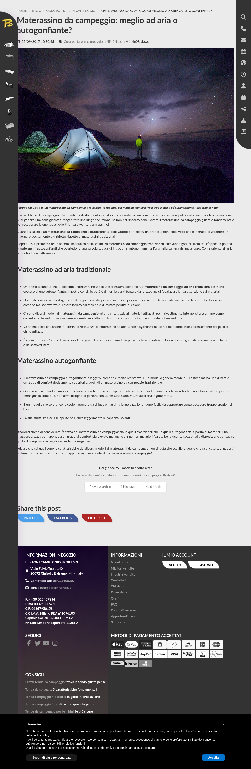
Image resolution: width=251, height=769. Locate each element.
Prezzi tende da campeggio (45, 682)
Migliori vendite (122, 568)
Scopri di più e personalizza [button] (51, 757)
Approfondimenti (123, 616)
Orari (115, 598)
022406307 (66, 580)
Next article (153, 486)
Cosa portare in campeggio (84, 41)
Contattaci (118, 580)
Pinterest (96, 518)
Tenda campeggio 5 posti (43, 704)
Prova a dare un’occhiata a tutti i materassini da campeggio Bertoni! (125, 475)
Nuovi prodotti (121, 562)
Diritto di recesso (123, 610)
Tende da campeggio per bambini (49, 711)
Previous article (100, 486)
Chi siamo (118, 586)
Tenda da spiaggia (38, 689)
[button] (243, 17)
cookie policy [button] (41, 735)
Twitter (30, 518)
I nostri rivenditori (124, 574)
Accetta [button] (213, 757)
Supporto (118, 622)
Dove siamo (119, 592)
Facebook (63, 518)
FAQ (114, 604)
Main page (128, 486)
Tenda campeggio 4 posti (43, 697)
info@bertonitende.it (55, 588)
